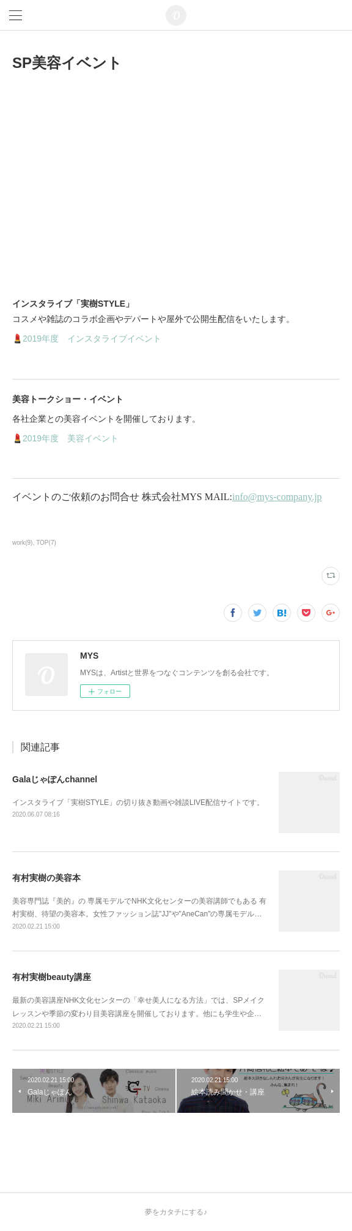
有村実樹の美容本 (46, 878)
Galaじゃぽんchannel (54, 779)
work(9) (22, 542)
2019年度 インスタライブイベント (92, 338)
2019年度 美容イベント (71, 438)
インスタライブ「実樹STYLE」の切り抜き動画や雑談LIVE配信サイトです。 (138, 802)
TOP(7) (46, 542)
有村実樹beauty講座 (51, 977)
